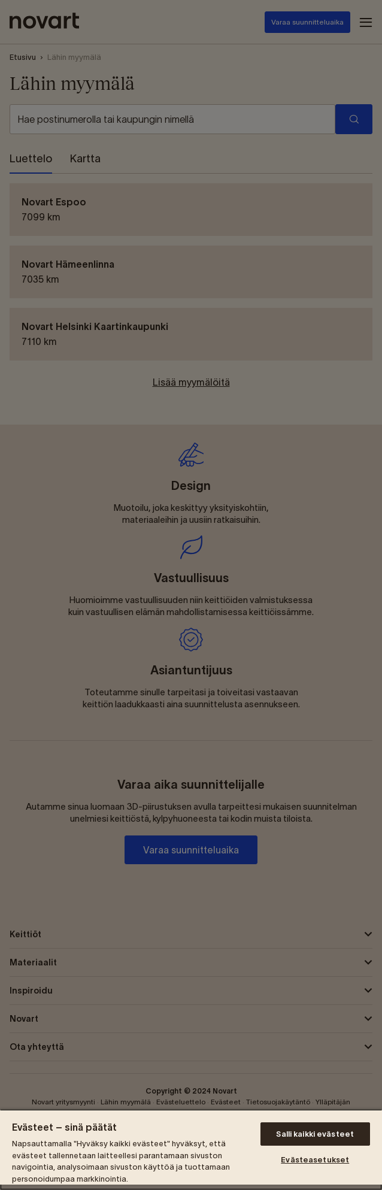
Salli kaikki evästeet (315, 1134)
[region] (191, 1149)
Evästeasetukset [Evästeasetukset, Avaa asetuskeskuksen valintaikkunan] (315, 1159)
